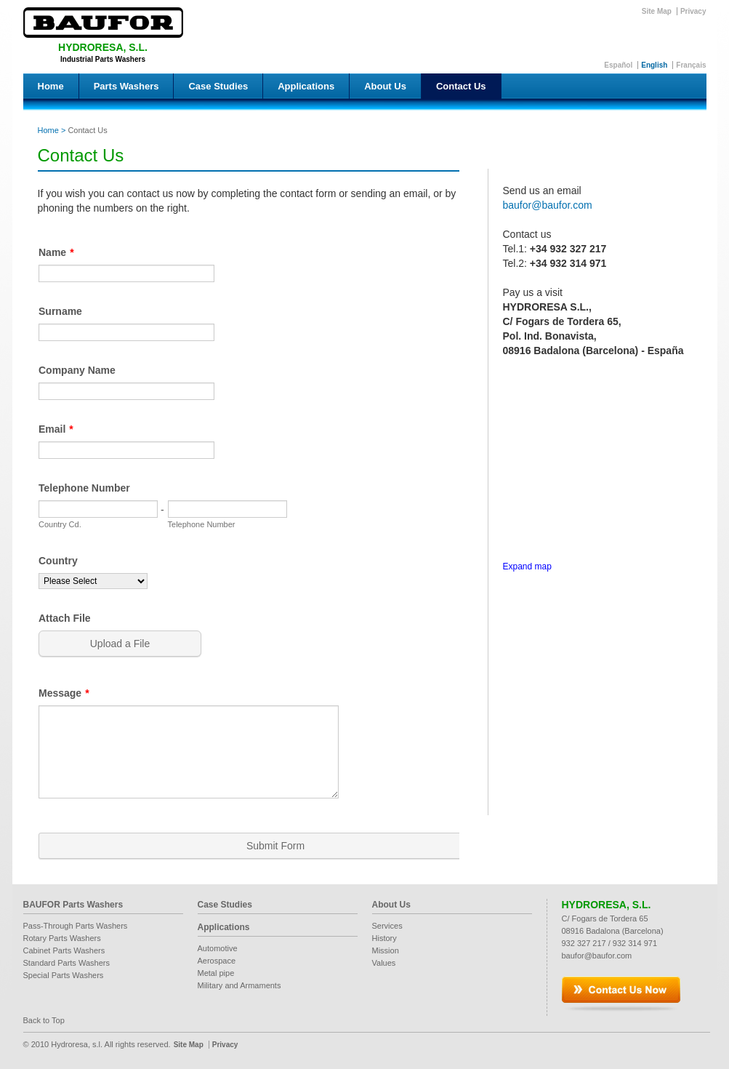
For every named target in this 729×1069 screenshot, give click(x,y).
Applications (306, 86)
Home (51, 86)
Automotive (218, 948)
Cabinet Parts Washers (64, 950)
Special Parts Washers (63, 975)
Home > (52, 130)
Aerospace (217, 960)
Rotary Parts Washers (62, 938)
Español (618, 65)
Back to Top (44, 1020)
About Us (385, 86)
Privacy (693, 11)
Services (387, 925)
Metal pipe (216, 973)
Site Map (657, 11)
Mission (385, 950)
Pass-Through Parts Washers (75, 925)
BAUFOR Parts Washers (73, 905)
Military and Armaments (239, 985)
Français (691, 65)
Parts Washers (126, 86)
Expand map (527, 566)
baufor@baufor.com (547, 205)
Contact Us (461, 86)
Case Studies (218, 86)
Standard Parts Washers (66, 962)
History (384, 938)
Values (384, 962)
